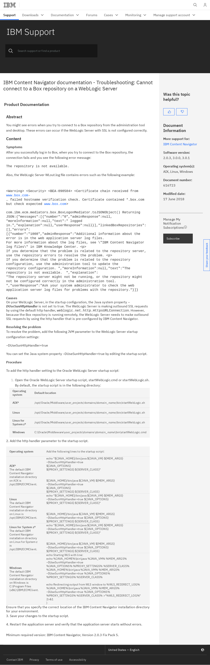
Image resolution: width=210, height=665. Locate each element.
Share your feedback (206, 255)
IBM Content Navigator (180, 144)
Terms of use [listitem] (54, 660)
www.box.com (17, 195)
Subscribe (173, 238)
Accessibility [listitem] (77, 660)
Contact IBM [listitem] (15, 660)
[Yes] (169, 111)
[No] (181, 111)
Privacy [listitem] (34, 660)
